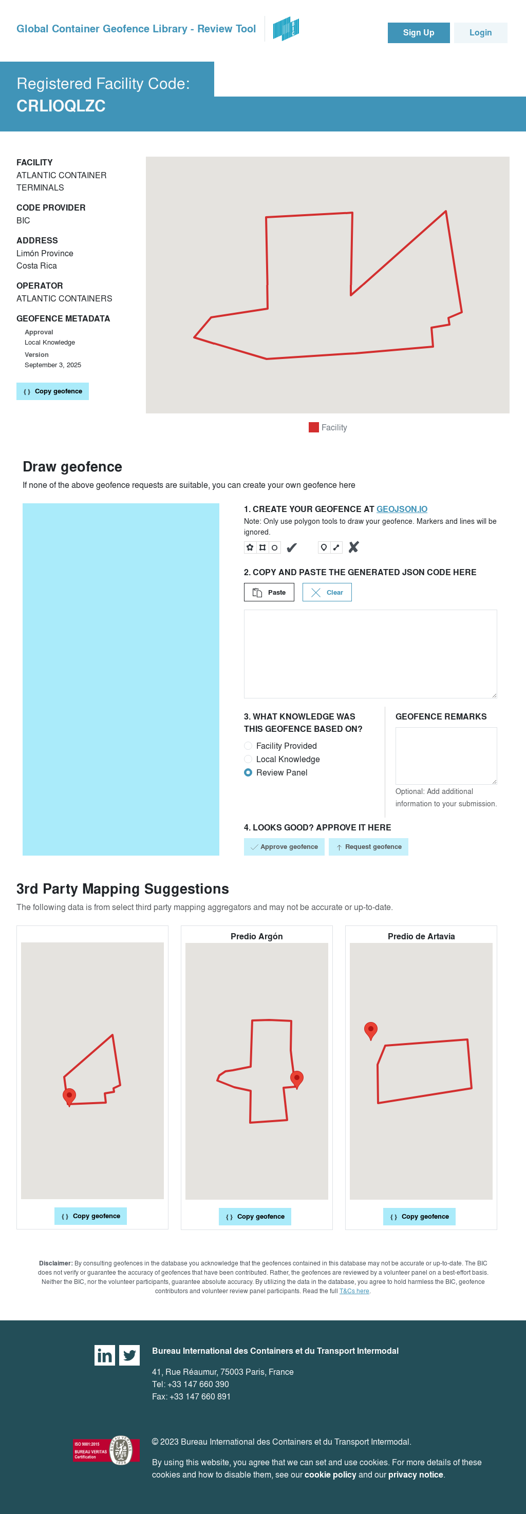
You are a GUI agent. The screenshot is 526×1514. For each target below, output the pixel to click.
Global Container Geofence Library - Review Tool (136, 29)
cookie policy (330, 1475)
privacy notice (415, 1475)
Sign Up (419, 33)
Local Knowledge (288, 759)
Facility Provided (286, 745)
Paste (269, 592)
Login (480, 33)
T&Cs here (354, 1290)
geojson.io (402, 509)
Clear (327, 592)
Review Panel (282, 772)
